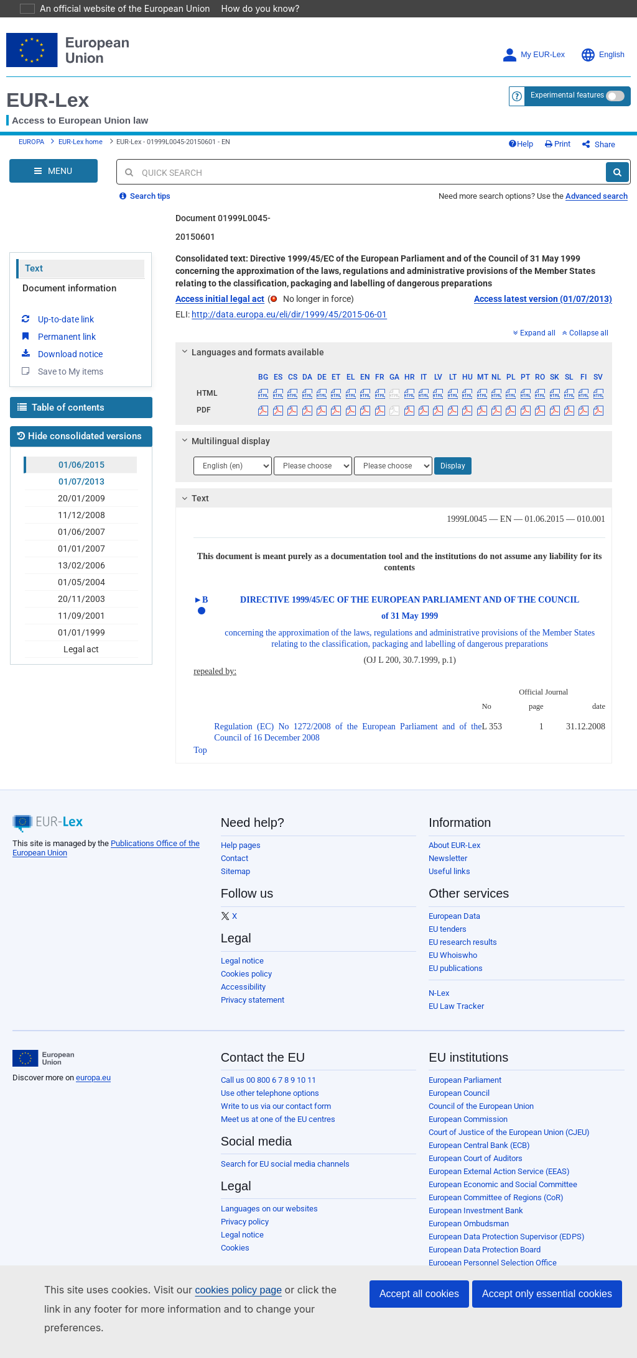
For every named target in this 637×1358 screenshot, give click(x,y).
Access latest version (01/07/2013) (543, 308)
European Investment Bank (476, 1219)
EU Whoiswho (453, 964)
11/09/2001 (81, 625)
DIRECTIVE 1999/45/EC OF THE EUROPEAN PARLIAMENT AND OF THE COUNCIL (409, 609)
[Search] (617, 181)
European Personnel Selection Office (493, 1272)
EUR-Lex (47, 100)
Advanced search (596, 205)
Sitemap (235, 880)
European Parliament (465, 1089)
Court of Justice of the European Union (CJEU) (509, 1141)
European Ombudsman (469, 1232)
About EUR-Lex (454, 854)
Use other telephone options (270, 1102)
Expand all (534, 342)
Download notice (61, 363)
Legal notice (242, 970)
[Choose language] (232, 475)
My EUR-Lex (533, 55)
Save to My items (61, 380)
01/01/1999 (81, 642)
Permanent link (57, 345)
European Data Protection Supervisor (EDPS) (507, 1246)
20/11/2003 (81, 608)
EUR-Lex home (80, 147)
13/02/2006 (81, 575)
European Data (454, 925)
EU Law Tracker (456, 1015)
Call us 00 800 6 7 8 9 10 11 (268, 1089)
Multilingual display (224, 450)
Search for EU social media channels (285, 1173)
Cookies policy (246, 983)
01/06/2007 (81, 541)
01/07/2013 (81, 491)
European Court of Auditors (476, 1167)
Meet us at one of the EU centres (278, 1128)
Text (34, 277)
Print (578, 148)
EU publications (456, 977)
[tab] (393, 361)
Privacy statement (252, 1009)
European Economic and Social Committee (503, 1193)
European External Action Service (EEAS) (499, 1180)
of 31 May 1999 (409, 625)
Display (452, 475)
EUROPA (31, 147)
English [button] (602, 55)
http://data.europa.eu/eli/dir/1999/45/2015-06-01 (289, 324)
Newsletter (448, 867)
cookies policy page (218, 1308)
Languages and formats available (251, 362)
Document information (69, 297)
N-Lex (439, 1002)
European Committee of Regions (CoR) (496, 1206)
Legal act (81, 658)
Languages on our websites (269, 1218)
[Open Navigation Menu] (53, 180)
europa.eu (93, 1086)
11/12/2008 (81, 524)
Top (200, 759)
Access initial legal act (219, 308)
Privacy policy (245, 1231)
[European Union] (43, 1068)
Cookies (235, 1257)
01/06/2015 (81, 474)
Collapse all (585, 342)
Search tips (144, 205)
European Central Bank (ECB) (479, 1154)
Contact (234, 867)
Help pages (241, 854)
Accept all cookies (419, 1312)
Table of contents (61, 416)
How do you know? (253, 8)
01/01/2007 (81, 558)
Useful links (449, 880)
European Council (459, 1102)
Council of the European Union (481, 1115)
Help (541, 148)
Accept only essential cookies (547, 1312)
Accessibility (243, 996)
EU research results (463, 951)
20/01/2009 (81, 508)
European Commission (468, 1128)
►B (200, 609)
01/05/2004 (81, 591)
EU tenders (448, 938)
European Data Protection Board (485, 1259)
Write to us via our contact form (276, 1115)
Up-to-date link (56, 328)
